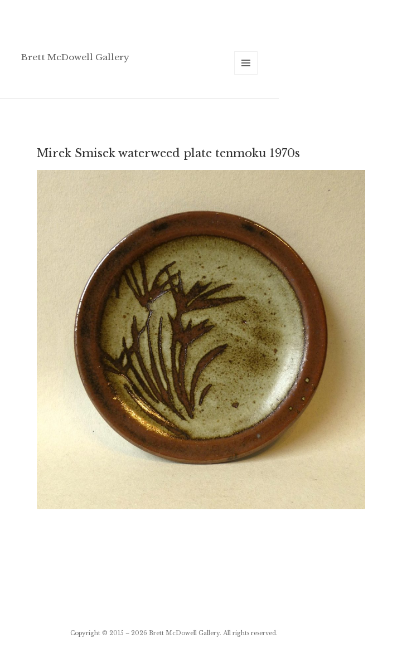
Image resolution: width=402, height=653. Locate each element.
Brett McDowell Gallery (75, 57)
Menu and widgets (246, 74)
